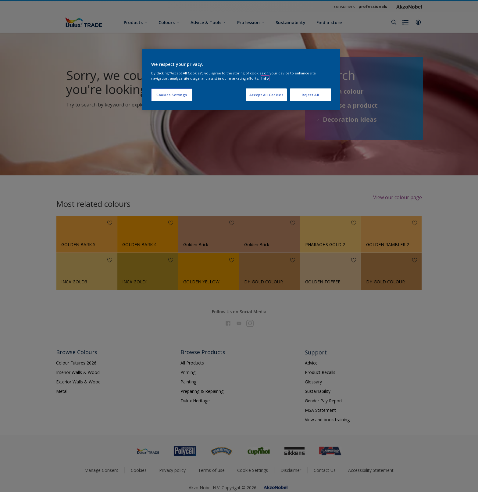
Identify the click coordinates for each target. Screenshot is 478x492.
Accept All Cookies (266, 94)
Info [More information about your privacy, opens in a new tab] (265, 78)
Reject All (310, 94)
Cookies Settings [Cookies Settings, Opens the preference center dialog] (171, 94)
